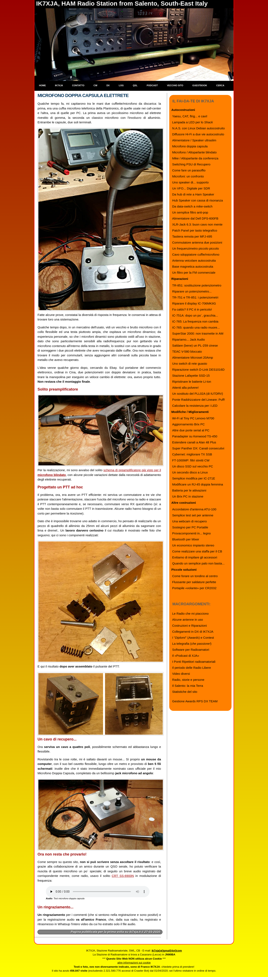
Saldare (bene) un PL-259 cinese (195, 345)
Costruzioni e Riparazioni (189, 625)
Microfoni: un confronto (188, 176)
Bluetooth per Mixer (185, 539)
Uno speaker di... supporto (190, 182)
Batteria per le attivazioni (189, 490)
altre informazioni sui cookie (134, 962)
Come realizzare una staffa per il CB (197, 551)
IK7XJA (59, 85)
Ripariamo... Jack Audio (188, 339)
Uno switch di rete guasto (189, 363)
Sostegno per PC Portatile (190, 527)
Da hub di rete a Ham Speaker (193, 194)
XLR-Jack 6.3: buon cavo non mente (197, 224)
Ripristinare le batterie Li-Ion (191, 381)
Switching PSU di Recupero (191, 164)
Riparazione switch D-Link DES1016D (198, 369)
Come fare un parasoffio (189, 170)
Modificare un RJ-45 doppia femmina (197, 484)
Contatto (78, 85)
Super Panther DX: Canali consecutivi (198, 448)
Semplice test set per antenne (192, 515)
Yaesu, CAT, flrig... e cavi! (189, 116)
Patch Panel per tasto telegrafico (194, 230)
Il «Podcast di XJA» (185, 655)
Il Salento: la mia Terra (187, 685)
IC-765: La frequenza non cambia (195, 321)
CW (95, 85)
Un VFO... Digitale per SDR (191, 188)
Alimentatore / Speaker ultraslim (194, 140)
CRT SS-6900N (123, 875)
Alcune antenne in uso (187, 619)
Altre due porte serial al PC (190, 430)
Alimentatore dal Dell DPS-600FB (195, 218)
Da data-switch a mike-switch (192, 206)
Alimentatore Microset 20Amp (192, 357)
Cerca (220, 85)
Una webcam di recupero (189, 521)
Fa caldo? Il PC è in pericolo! (192, 309)
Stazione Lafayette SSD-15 (191, 375)
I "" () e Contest (193, 637)
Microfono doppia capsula (190, 146)
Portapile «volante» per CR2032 (194, 588)
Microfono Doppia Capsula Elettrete (83, 95)
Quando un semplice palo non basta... (198, 563)
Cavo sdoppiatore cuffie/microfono (195, 254)
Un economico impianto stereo (193, 545)
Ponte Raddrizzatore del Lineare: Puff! (198, 399)
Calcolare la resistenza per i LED (194, 405)
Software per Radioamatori (190, 649)
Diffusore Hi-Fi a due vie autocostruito (198, 134)
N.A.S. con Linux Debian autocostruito (198, 128)
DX (108, 85)
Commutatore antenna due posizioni (197, 242)
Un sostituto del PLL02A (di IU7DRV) (197, 393)
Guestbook (199, 85)
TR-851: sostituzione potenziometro (196, 285)
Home (42, 85)
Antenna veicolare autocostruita (194, 260)
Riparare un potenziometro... (192, 291)
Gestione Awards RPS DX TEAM (195, 701)
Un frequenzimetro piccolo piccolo (195, 248)
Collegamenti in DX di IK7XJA (192, 631)
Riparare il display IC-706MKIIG (194, 303)
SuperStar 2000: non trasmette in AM (197, 333)
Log (121, 85)
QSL (135, 85)
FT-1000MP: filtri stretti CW (191, 460)
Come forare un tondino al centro (195, 576)
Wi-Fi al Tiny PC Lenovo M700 (193, 418)
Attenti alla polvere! (185, 387)
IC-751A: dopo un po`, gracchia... (195, 315)
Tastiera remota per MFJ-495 (192, 236)
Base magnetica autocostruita (192, 266)
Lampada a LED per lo (192, 122)
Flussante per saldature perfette (194, 582)
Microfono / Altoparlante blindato (194, 152)
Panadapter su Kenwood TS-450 (194, 436)
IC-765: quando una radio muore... (196, 327)
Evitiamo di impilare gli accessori (194, 557)
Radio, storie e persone (188, 679)
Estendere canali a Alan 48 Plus (194, 442)
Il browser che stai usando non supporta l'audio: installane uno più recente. (98, 891)
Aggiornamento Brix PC (188, 424)
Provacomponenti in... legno (191, 533)
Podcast (152, 85)
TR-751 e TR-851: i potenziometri (195, 297)
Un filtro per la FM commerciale (193, 272)
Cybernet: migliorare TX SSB (192, 454)
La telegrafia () (191, 643)
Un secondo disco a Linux (190, 472)
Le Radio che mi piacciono (190, 613)
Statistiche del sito (184, 691)
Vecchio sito (175, 85)
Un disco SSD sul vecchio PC (192, 466)
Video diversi (181, 673)
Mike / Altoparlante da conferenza (195, 158)
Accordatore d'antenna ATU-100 (194, 509)
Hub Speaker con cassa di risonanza (197, 200)
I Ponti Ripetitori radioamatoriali (193, 661)
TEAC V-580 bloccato (187, 351)
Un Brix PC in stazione (187, 496)
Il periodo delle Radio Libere (191, 667)
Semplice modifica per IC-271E (193, 478)
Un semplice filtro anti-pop (190, 212)
